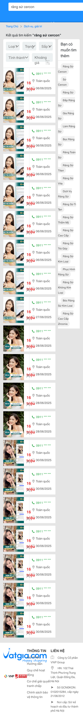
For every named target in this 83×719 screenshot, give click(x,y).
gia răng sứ (66, 115)
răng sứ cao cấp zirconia (65, 318)
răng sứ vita (65, 180)
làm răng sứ (66, 128)
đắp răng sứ (66, 102)
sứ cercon (62, 81)
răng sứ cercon (65, 68)
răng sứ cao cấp (65, 232)
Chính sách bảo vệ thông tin (37, 694)
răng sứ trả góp (65, 245)
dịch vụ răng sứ (65, 193)
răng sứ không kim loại (65, 287)
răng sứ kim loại (65, 258)
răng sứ (68, 92)
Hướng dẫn (34, 663)
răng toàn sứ (67, 154)
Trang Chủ (12, 26)
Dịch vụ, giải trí (33, 26)
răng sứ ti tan (67, 206)
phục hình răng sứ (66, 271)
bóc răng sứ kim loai (66, 302)
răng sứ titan (65, 167)
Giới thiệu (33, 657)
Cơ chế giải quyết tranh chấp (38, 683)
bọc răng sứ (66, 141)
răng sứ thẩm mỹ (65, 219)
